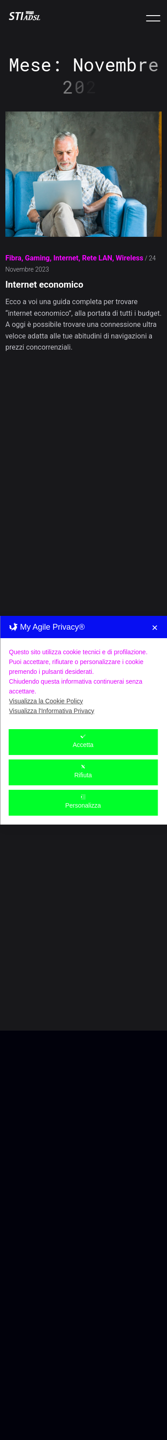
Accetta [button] (83, 697)
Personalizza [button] (83, 758)
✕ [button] (154, 584)
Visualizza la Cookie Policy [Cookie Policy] (46, 657)
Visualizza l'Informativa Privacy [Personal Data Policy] (51, 667)
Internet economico (44, 285)
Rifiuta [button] (83, 728)
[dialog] (83, 677)
